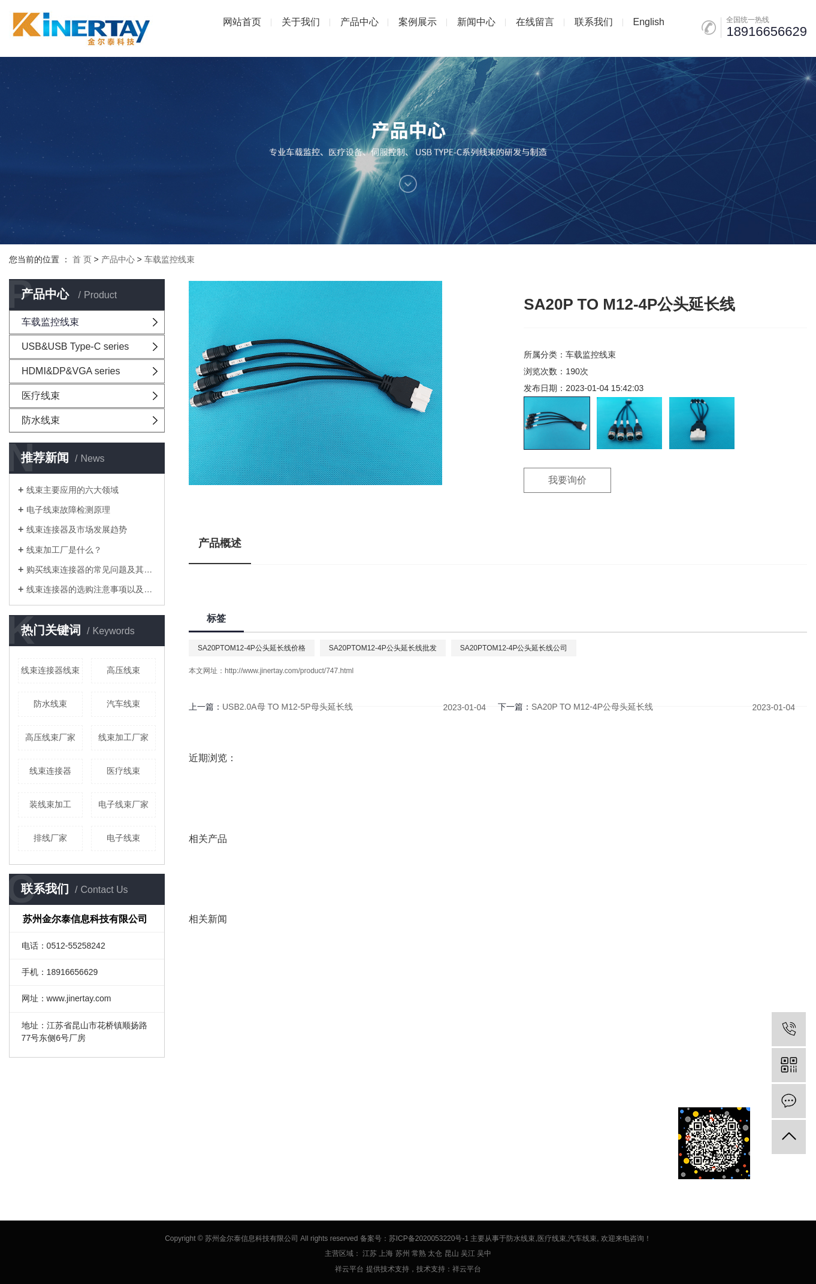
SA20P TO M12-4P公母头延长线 (592, 706)
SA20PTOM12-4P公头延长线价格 (252, 648)
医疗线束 (41, 395)
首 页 (82, 259)
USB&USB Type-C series (75, 346)
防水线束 (41, 420)
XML (115, 1142)
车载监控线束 (169, 259)
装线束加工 (50, 804)
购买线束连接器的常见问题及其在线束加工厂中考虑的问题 (91, 569)
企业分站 (24, 1142)
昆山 (452, 1253)
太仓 (435, 1253)
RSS (92, 1142)
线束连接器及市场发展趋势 (76, 529)
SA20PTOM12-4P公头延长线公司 (514, 648)
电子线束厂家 (123, 804)
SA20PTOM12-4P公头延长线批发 (383, 648)
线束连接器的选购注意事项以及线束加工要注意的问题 (91, 589)
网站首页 (242, 22)
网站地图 (62, 1142)
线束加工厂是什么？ (64, 550)
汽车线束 (123, 703)
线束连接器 (50, 771)
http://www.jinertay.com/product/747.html (289, 671)
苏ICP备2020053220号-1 (429, 1238)
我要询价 (567, 480)
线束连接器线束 (50, 670)
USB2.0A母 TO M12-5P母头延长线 (287, 706)
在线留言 (535, 22)
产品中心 (359, 22)
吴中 (484, 1253)
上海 (386, 1253)
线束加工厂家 (123, 737)
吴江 (468, 1253)
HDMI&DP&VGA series (71, 371)
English (648, 22)
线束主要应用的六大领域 (72, 490)
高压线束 (123, 670)
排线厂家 (50, 838)
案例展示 (417, 22)
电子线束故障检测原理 (68, 509)
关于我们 (301, 22)
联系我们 (594, 22)
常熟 (419, 1253)
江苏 (369, 1253)
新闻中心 (476, 22)
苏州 (402, 1253)
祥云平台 (349, 1269)
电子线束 (123, 838)
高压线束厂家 (50, 737)
